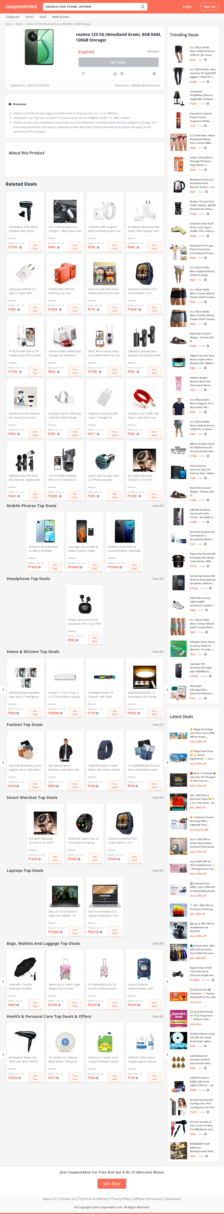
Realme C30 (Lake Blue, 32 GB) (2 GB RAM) (43, 549)
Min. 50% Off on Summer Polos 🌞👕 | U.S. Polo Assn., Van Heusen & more (203, 799)
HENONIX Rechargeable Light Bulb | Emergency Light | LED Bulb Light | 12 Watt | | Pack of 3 (24, 695)
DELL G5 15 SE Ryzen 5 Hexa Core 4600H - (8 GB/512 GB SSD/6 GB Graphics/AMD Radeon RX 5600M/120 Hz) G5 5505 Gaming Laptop (65, 914)
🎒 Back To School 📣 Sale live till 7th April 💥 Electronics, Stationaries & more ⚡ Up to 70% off (203, 777)
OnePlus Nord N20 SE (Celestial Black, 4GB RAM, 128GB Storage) (124, 549)
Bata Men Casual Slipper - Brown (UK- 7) (202, 491)
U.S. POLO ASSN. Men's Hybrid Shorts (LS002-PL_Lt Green (202, 425)
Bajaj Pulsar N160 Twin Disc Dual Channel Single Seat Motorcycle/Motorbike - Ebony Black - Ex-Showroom (202, 971)
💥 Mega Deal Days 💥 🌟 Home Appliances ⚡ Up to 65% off (202, 755)
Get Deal (118, 62)
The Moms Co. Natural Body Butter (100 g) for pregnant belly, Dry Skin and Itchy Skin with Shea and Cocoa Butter (64, 1060)
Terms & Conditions (93, 1199)
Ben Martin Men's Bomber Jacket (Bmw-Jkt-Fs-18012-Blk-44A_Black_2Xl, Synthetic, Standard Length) (64, 768)
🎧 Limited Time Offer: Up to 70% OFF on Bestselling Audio (202, 887)
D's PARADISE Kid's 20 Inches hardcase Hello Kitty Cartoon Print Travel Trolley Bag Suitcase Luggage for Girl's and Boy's (104, 987)
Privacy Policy (121, 1199)
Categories (13, 17)
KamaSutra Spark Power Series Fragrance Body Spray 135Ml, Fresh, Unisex (201, 117)
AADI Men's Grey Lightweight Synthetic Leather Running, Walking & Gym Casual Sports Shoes (202, 601)
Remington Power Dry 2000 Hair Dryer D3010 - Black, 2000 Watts (24, 1060)
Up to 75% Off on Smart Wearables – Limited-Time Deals (202, 842)
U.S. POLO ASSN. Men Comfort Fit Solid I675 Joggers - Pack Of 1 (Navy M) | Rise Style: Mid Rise (203, 73)
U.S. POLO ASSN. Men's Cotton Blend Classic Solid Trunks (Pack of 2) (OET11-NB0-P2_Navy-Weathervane (202, 315)
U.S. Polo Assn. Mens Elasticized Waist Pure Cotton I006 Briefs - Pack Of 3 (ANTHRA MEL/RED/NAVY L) (202, 139)
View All (157, 506)
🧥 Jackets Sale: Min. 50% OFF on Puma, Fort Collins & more (202, 949)
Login (187, 6)
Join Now (112, 1183)
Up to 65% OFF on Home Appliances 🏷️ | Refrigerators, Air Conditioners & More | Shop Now (203, 865)
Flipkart (32, 558)
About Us (49, 1199)
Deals (43, 17)
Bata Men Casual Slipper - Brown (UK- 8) (202, 337)
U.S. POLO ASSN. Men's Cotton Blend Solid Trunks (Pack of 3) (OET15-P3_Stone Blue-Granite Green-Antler (203, 623)
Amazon (153, 51)
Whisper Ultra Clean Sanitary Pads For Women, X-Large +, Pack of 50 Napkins (202, 645)
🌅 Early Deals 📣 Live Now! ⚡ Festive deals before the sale (203, 993)
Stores (29, 17)
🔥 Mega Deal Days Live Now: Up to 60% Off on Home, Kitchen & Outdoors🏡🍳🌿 (202, 733)
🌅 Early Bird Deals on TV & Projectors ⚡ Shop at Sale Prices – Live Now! (201, 1015)
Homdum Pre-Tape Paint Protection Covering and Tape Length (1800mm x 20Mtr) (201, 249)
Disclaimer (173, 1199)
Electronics (122, 85)
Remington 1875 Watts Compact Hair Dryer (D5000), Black (23, 229)
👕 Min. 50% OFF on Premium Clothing (202, 907)
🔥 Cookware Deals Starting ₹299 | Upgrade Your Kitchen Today (201, 821)
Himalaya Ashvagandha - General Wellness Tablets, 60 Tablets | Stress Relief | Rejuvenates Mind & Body (202, 689)
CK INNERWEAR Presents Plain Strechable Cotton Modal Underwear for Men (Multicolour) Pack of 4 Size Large (144, 768)
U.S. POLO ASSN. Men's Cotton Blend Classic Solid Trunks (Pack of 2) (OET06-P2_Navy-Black (202, 293)
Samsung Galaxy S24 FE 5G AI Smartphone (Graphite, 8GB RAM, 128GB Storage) (203, 579)
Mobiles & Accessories (145, 85)
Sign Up (209, 6)
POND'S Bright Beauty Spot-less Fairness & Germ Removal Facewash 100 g (202, 381)
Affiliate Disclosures (148, 1199)
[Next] (167, 689)
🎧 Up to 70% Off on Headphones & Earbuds (202, 927)
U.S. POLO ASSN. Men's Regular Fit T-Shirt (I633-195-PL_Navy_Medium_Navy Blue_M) (203, 403)
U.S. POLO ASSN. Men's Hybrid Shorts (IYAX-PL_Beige (202, 271)
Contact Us (68, 1199)
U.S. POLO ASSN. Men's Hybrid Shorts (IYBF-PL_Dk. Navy (202, 51)
